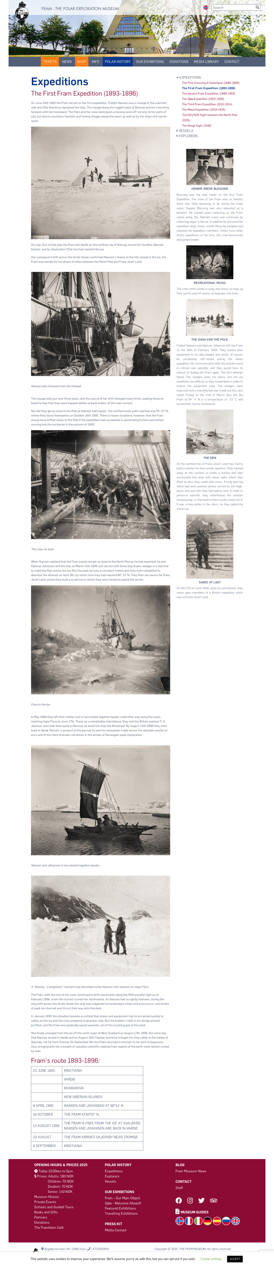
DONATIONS (179, 62)
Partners (40, 1217)
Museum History (46, 1197)
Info (95, 62)
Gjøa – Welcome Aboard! (123, 1203)
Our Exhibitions (150, 62)
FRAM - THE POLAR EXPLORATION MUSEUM (80, 9)
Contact (232, 62)
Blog (180, 1165)
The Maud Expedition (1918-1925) (203, 109)
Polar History (118, 62)
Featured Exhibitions (120, 1208)
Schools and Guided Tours (54, 1207)
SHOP (81, 62)
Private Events (45, 1202)
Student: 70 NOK (60, 1186)
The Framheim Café (49, 1228)
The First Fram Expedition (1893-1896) (208, 88)
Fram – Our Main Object (122, 1198)
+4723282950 (100, 1249)
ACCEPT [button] (235, 1259)
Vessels (185, 131)
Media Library (206, 62)
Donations (41, 1222)
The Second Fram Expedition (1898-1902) (208, 93)
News (67, 62)
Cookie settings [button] (211, 1259)
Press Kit (113, 1224)
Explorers (187, 136)
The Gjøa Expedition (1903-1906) (203, 99)
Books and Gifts (46, 1212)
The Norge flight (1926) (196, 125)
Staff (179, 1188)
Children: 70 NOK (61, 1181)
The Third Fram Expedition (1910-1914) (207, 104)
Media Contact (116, 1230)
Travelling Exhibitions (121, 1213)
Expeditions (189, 78)
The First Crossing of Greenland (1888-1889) (211, 83)
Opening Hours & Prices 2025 (60, 1165)
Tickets (50, 62)
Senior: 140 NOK (60, 1192)
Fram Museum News (191, 1171)
